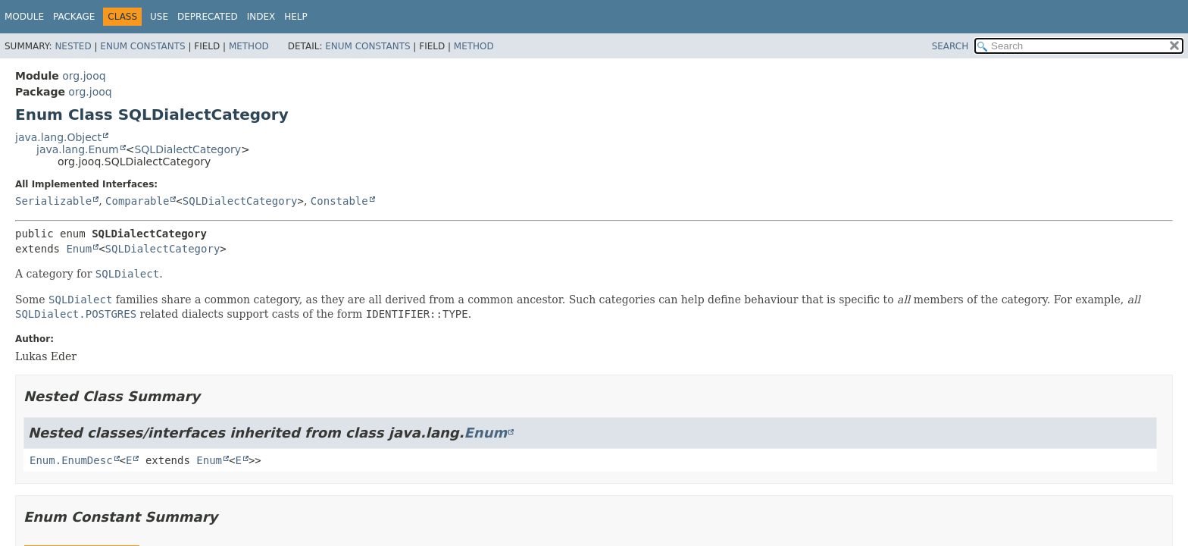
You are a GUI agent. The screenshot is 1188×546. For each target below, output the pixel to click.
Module (24, 16)
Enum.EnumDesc (71, 460)
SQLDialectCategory (187, 149)
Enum (79, 249)
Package (74, 16)
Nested (73, 46)
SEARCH (950, 46)
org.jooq (83, 76)
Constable (339, 201)
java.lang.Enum (77, 149)
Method (249, 46)
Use (159, 16)
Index (261, 16)
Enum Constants (142, 46)
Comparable (137, 201)
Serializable (53, 201)
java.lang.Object (58, 137)
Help (296, 16)
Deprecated (207, 16)
